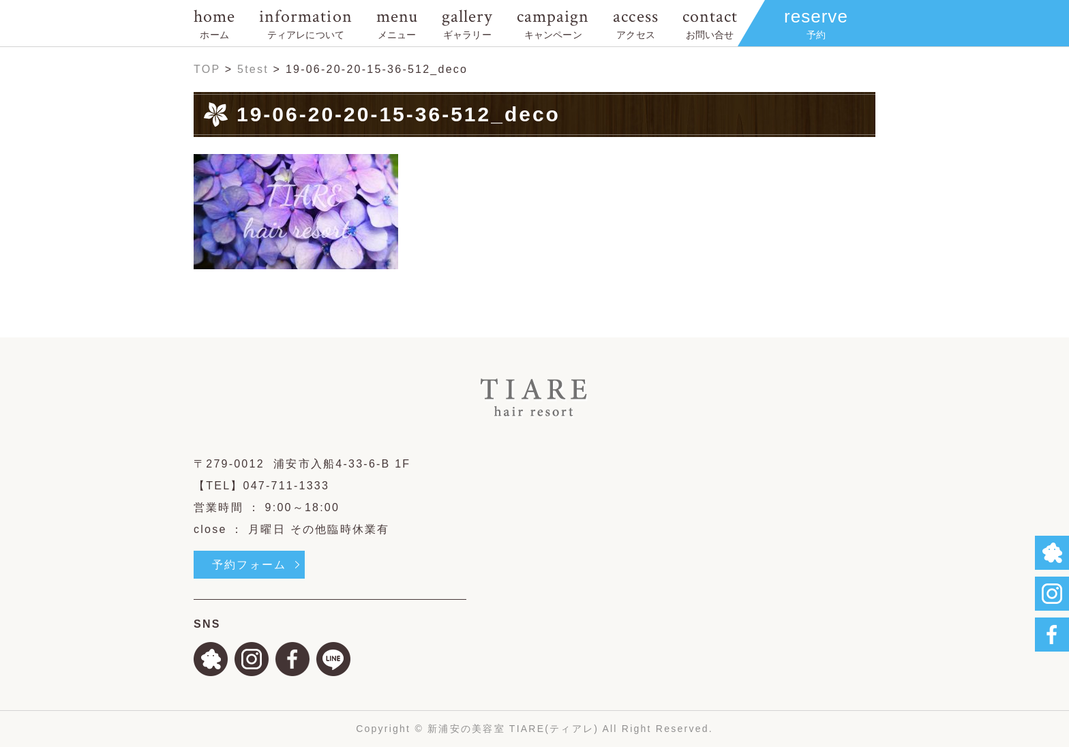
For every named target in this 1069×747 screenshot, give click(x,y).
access (635, 23)
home (214, 23)
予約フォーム (249, 564)
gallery (467, 23)
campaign (553, 23)
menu (397, 23)
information (305, 23)
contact (710, 23)
